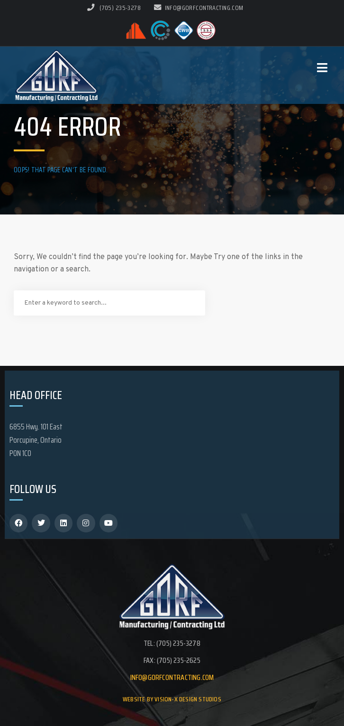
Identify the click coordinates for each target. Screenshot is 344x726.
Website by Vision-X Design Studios (172, 699)
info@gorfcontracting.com (199, 7)
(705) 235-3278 (120, 7)
